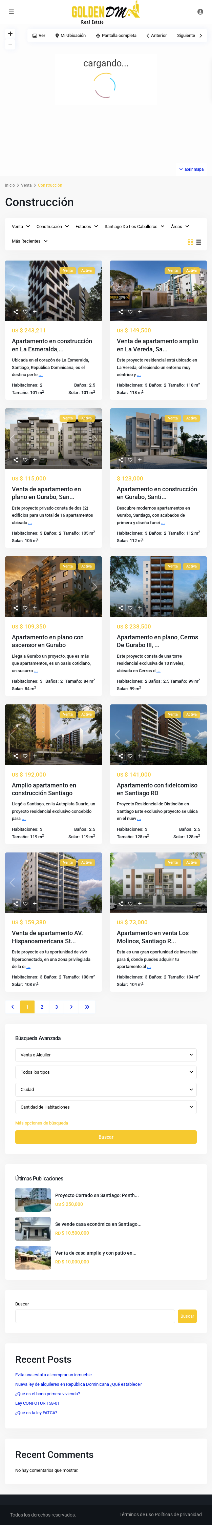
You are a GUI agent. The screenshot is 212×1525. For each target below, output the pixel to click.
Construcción (49, 226)
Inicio (10, 185)
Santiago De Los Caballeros (131, 226)
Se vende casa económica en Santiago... (98, 1224)
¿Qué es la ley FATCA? (36, 1412)
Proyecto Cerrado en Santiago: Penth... (97, 1195)
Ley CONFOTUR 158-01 (37, 1403)
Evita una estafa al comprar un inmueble (53, 1374)
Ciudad (27, 1089)
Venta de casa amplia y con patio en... (95, 1253)
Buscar (106, 1137)
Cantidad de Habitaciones (45, 1107)
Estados (83, 226)
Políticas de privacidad (178, 1514)
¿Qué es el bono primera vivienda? (47, 1393)
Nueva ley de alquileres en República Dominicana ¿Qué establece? (78, 1384)
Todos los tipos (35, 1072)
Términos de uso (137, 1514)
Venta (26, 185)
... (41, 374)
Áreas (176, 226)
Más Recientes (26, 241)
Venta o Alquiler (35, 1054)
